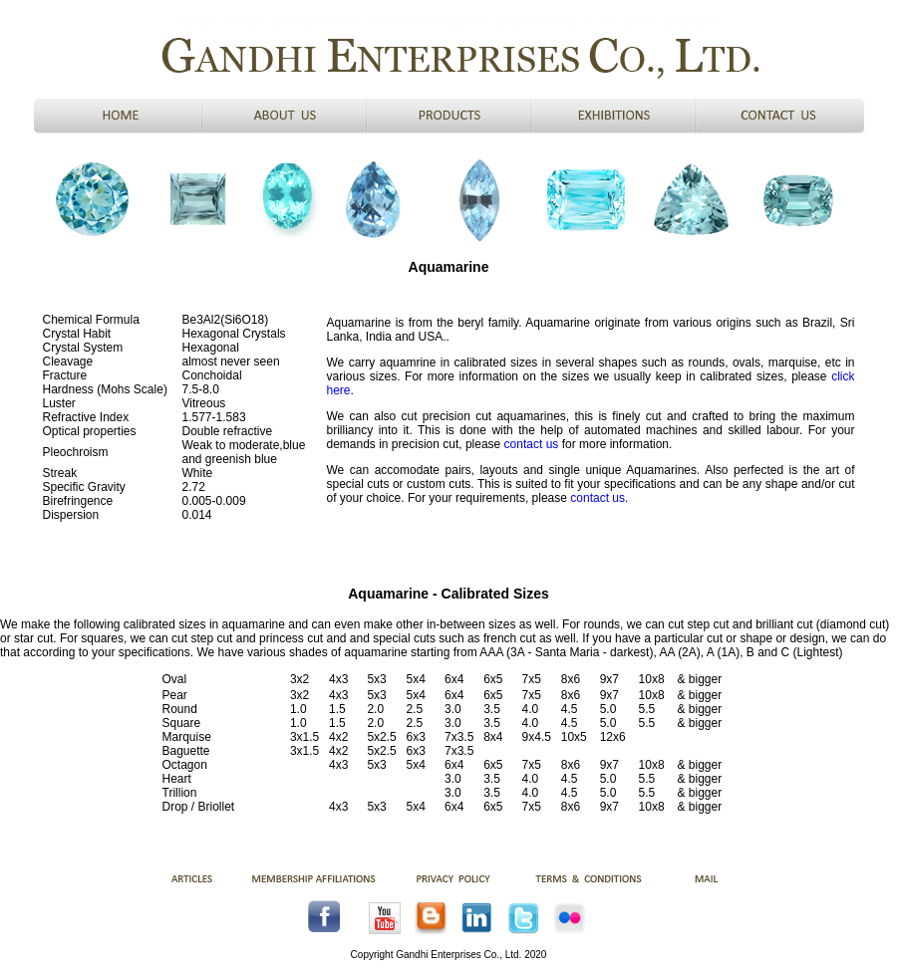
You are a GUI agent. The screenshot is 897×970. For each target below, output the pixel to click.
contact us (531, 444)
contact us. (597, 498)
